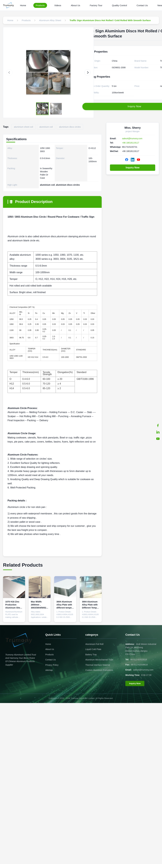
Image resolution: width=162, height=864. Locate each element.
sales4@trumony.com (132, 138)
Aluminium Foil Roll (94, 644)
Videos (57, 5)
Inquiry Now (133, 167)
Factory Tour (96, 5)
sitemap (49, 670)
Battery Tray (91, 654)
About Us (75, 5)
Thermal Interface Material (97, 665)
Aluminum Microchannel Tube (99, 659)
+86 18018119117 (130, 143)
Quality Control (119, 5)
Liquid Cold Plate (93, 649)
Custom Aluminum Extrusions (99, 670)
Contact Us (142, 5)
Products (40, 5)
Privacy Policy (51, 665)
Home (23, 5)
